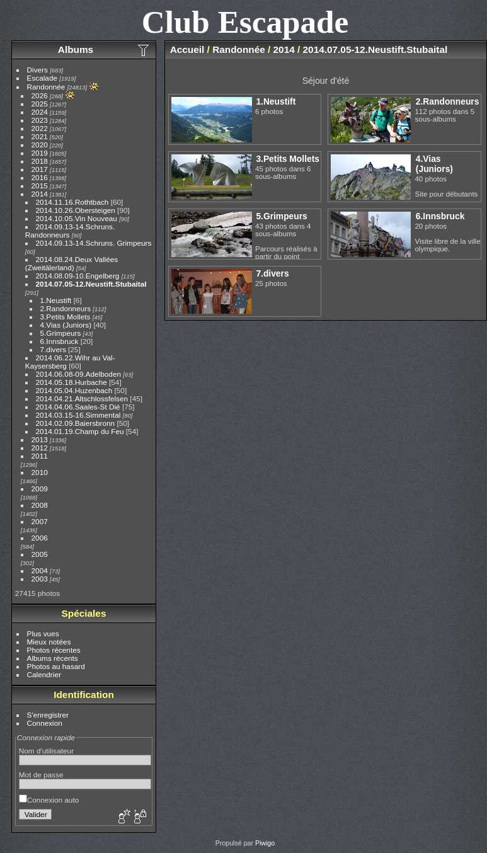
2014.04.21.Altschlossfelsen (82, 398)
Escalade (42, 78)
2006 (40, 538)
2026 (40, 95)
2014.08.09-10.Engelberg (78, 276)
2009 (40, 488)
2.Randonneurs (65, 308)
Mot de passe (41, 774)
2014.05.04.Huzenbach (74, 390)
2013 (40, 439)
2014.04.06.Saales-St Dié (78, 407)
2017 (40, 169)
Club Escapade (245, 22)
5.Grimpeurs (60, 333)
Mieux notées (49, 642)
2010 (40, 472)
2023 (40, 120)
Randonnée (46, 87)
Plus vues (43, 633)
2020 (40, 144)
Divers (37, 70)
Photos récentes (54, 650)
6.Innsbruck (59, 341)
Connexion (44, 723)
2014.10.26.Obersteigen (75, 210)
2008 (40, 505)
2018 (40, 161)
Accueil (187, 49)
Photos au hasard (56, 666)
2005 (40, 554)
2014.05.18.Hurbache (71, 382)
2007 (40, 521)
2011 (40, 456)
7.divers (53, 349)
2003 (40, 579)
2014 (40, 194)
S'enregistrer (48, 715)
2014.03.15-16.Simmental (78, 415)
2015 (40, 185)
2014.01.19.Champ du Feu (80, 431)
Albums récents (52, 658)
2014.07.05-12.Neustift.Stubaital (91, 284)
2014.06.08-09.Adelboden (78, 374)
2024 (40, 112)
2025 (40, 104)
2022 (40, 128)
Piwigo (265, 843)
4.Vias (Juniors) (66, 325)
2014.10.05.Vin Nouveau (76, 218)
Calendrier (44, 674)
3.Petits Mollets (65, 316)
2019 (40, 153)
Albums (75, 49)
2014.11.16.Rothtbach (73, 202)
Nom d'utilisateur (46, 751)
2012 (40, 448)
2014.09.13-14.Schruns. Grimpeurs (94, 243)
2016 (40, 177)
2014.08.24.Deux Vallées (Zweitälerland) (71, 263)
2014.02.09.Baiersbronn (75, 423)
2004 (40, 570)
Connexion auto (49, 800)
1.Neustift (56, 300)
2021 (40, 136)
